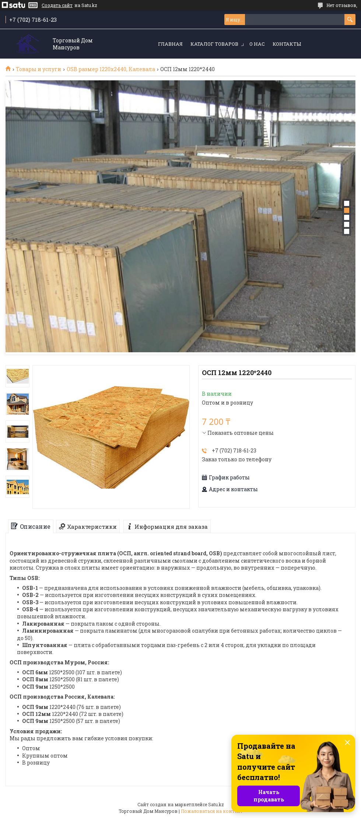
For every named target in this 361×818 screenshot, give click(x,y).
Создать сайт (57, 5)
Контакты (287, 44)
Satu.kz (216, 804)
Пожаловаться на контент (212, 811)
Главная (170, 44)
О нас (257, 44)
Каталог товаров (214, 44)
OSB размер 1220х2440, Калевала (111, 69)
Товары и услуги (38, 69)
